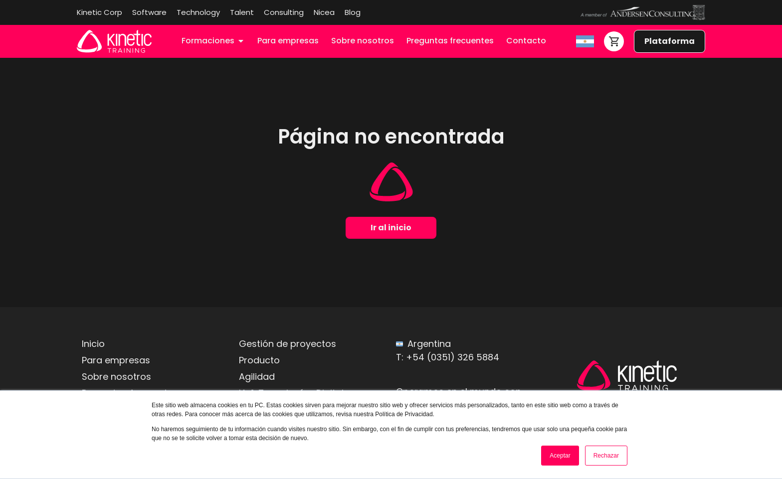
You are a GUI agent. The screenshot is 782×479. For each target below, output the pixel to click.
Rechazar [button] (606, 455)
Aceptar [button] (560, 455)
